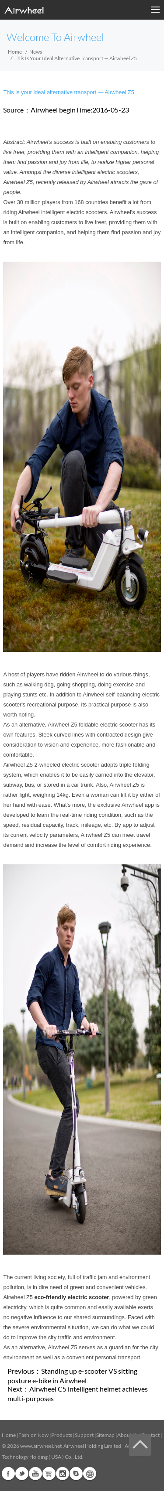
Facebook (8, 1473)
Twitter (21, 1473)
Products (61, 1435)
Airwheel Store (49, 1473)
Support (84, 1435)
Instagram (62, 1473)
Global (89, 1473)
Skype (76, 1473)
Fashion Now (33, 1435)
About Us (128, 1435)
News (35, 51)
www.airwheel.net (41, 1446)
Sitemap (105, 1435)
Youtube (35, 1473)
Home (15, 51)
